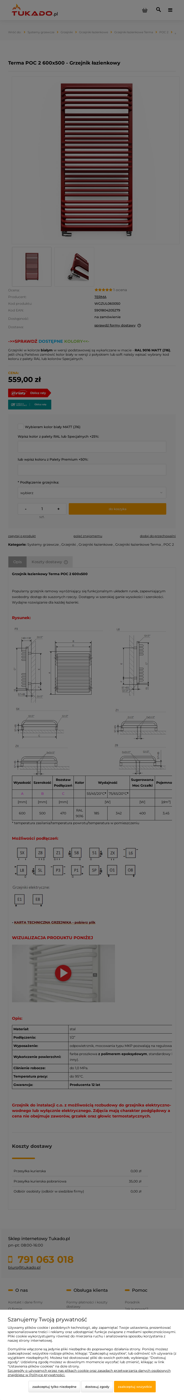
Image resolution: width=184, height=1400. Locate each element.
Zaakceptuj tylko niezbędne (54, 1387)
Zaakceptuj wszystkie (135, 1387)
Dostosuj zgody (97, 1387)
